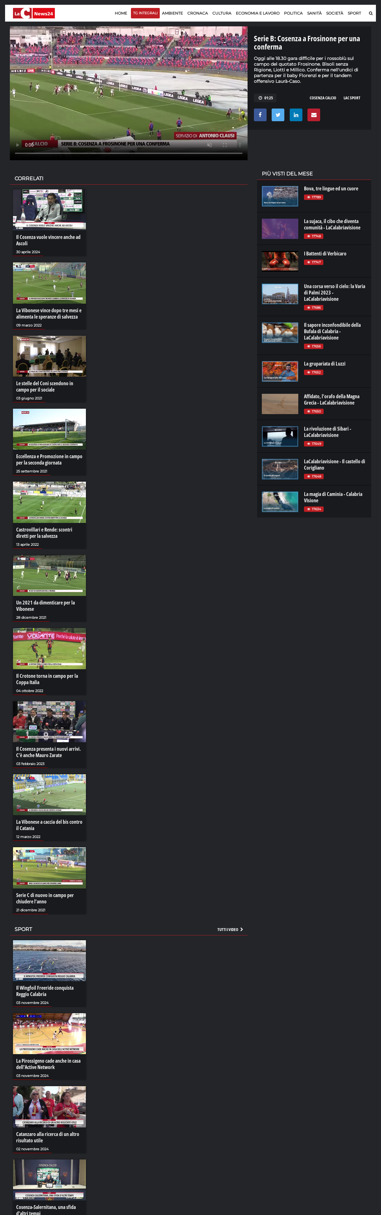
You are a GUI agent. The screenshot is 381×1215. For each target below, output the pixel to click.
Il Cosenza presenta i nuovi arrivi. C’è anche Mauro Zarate (48, 752)
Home (121, 13)
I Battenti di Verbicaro (325, 253)
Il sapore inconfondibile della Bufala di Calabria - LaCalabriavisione (332, 331)
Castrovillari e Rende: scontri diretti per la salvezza (44, 532)
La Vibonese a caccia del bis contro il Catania (49, 825)
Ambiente (172, 13)
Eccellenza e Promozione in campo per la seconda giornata (49, 459)
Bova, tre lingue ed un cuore (331, 188)
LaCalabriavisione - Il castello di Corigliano (334, 464)
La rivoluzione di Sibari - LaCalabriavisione (327, 432)
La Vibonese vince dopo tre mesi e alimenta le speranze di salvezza (48, 313)
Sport (354, 13)
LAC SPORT (352, 98)
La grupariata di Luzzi (324, 363)
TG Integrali (145, 13)
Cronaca (197, 13)
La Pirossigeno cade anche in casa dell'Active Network (48, 1064)
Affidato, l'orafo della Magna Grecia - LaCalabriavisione (331, 399)
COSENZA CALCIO (323, 98)
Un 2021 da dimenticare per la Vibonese (45, 605)
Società (334, 13)
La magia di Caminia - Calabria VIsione (333, 497)
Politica (293, 13)
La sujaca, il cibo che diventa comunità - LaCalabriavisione (332, 224)
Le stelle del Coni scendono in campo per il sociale (44, 386)
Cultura (221, 13)
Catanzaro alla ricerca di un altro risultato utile (47, 1137)
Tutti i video (230, 929)
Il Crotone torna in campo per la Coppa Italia (47, 679)
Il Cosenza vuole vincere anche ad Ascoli (48, 240)
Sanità (314, 13)
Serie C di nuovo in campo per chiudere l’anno (45, 898)
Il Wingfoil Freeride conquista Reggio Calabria (45, 991)
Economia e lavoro (258, 13)
